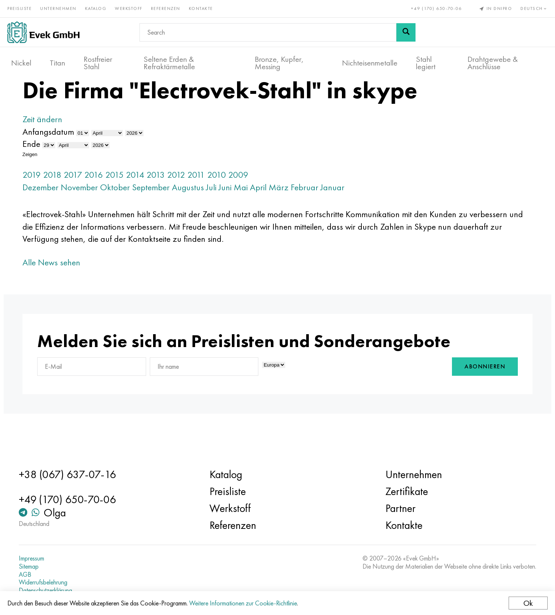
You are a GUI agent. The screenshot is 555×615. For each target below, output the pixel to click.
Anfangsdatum (81, 154)
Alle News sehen (85, 284)
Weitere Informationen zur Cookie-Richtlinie (247, 603)
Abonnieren (451, 391)
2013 (189, 197)
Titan (57, 59)
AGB (51, 574)
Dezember (74, 209)
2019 (65, 197)
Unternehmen (62, 7)
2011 (229, 197)
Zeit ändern (76, 142)
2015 (148, 197)
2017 (106, 197)
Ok (524, 603)
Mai (274, 209)
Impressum (57, 558)
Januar (366, 209)
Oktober (148, 209)
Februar (338, 209)
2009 (272, 197)
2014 (168, 197)
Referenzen (169, 7)
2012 (210, 197)
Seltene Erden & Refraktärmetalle (169, 59)
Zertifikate (397, 491)
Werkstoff (132, 7)
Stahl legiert (425, 59)
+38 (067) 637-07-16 (93, 474)
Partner (391, 508)
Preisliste (23, 7)
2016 (127, 197)
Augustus (221, 209)
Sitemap (55, 566)
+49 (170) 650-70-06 (432, 7)
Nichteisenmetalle (369, 59)
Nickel (21, 59)
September (184, 209)
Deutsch (530, 7)
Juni (258, 209)
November (112, 209)
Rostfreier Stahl (98, 59)
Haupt (67, 95)
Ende (65, 166)
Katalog (99, 7)
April (291, 209)
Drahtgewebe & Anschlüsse (492, 59)
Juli (245, 209)
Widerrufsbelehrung (69, 582)
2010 (250, 197)
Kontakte (204, 7)
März (312, 209)
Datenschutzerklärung (71, 590)
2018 (86, 197)
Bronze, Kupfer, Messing (279, 59)
